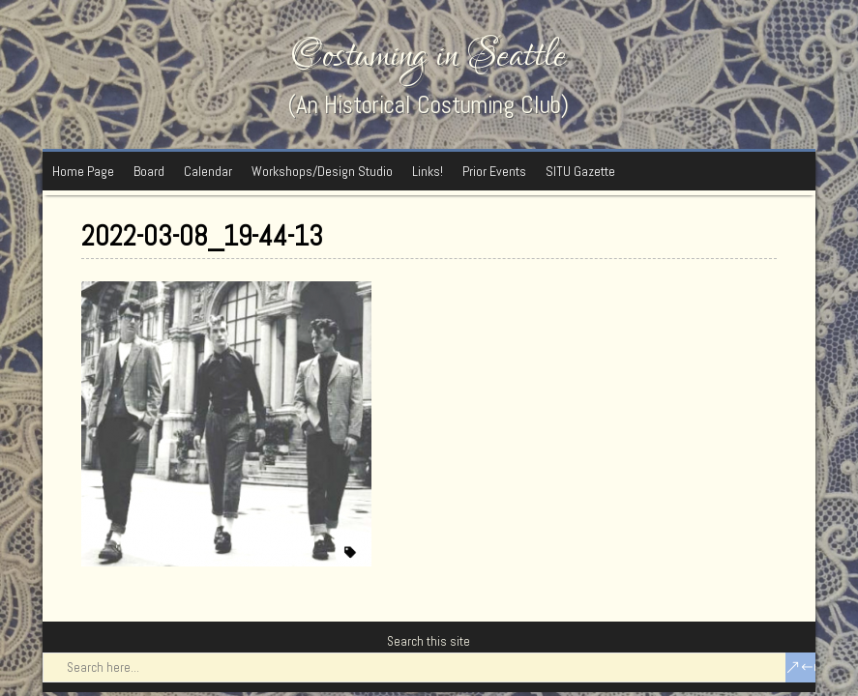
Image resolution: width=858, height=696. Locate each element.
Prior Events (494, 171)
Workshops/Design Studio (322, 171)
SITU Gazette (580, 171)
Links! (427, 171)
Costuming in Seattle (428, 55)
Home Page (83, 171)
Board (148, 171)
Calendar (208, 171)
